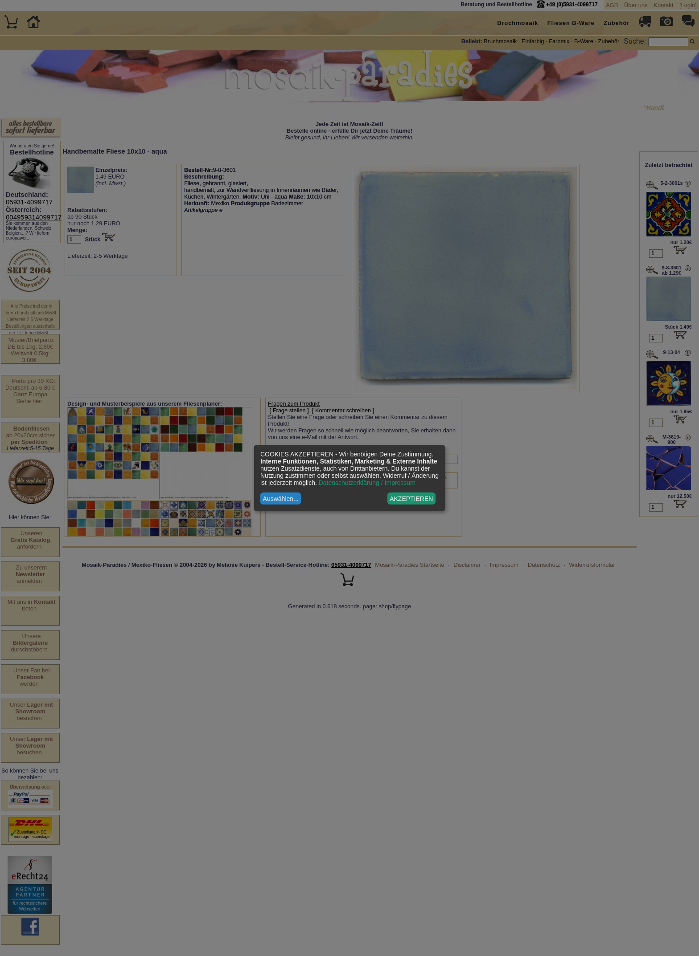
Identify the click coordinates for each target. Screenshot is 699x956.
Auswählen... (281, 498)
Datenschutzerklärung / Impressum (367, 482)
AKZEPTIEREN (411, 498)
